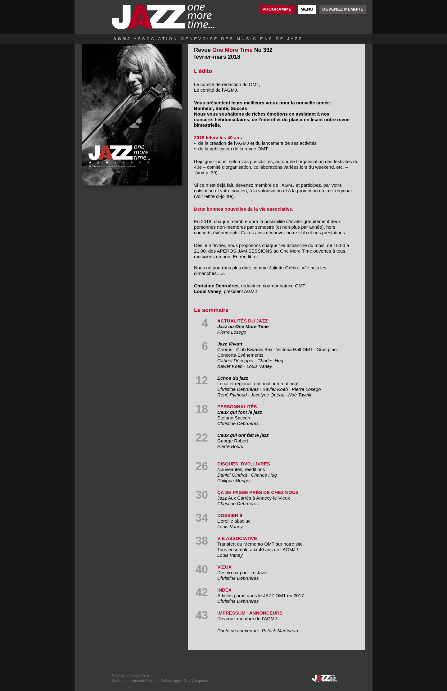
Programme (276, 9)
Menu (306, 9)
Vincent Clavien (144, 681)
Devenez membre (342, 9)
